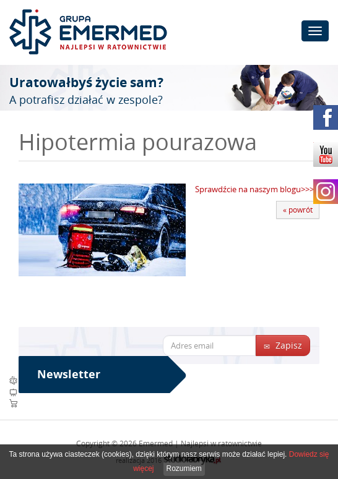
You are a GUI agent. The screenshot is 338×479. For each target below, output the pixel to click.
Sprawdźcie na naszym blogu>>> (254, 189)
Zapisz (283, 345)
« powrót (298, 209)
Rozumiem (184, 468)
